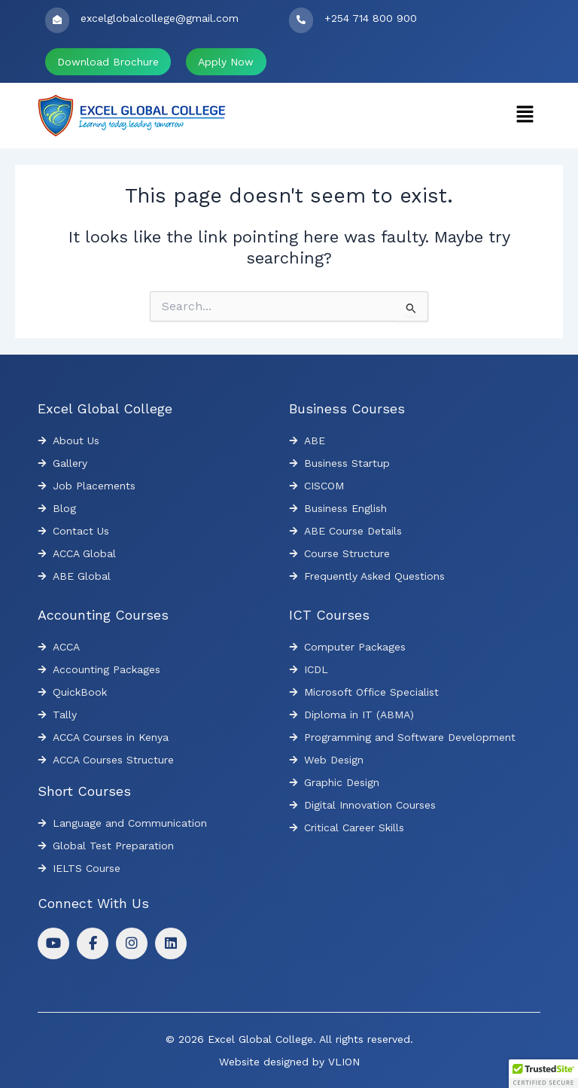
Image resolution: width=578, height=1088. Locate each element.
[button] (525, 115)
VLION (344, 1062)
